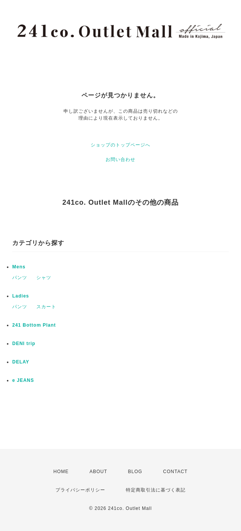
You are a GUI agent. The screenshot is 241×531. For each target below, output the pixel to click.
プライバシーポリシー (80, 490)
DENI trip (23, 343)
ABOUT (98, 471)
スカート (46, 306)
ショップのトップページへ (120, 145)
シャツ (43, 277)
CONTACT (175, 471)
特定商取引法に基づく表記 (156, 490)
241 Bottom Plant (34, 325)
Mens (19, 267)
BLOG (135, 471)
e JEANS (23, 380)
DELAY (20, 362)
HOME (61, 471)
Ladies (20, 296)
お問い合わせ (120, 159)
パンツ (19, 277)
